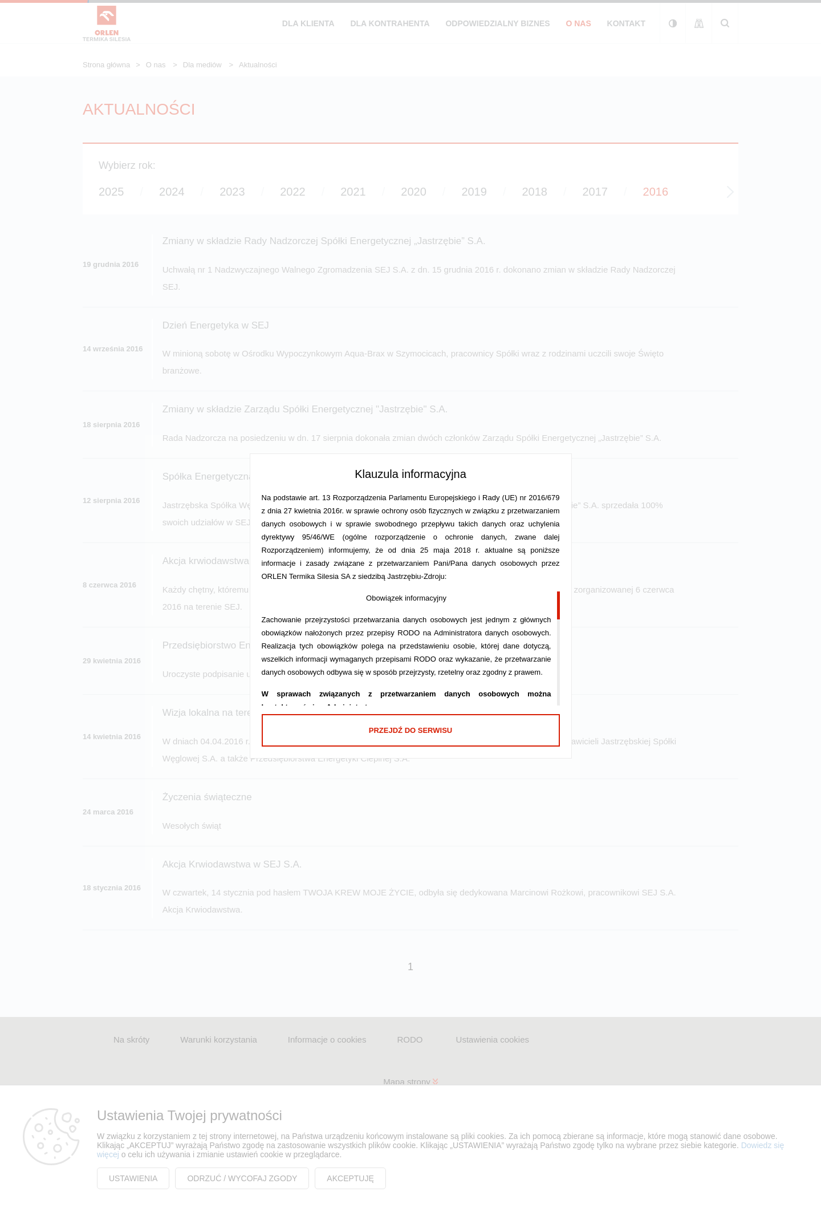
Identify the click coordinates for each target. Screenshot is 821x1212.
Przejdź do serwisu (410, 730)
